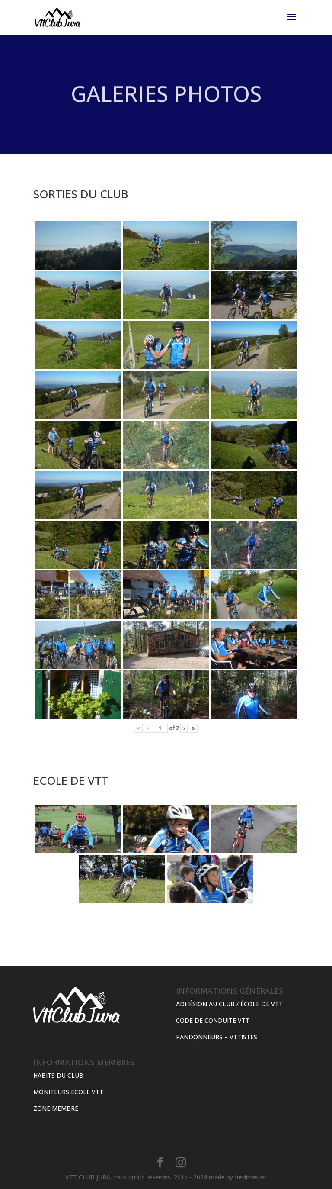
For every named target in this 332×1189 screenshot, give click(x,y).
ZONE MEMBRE (55, 1108)
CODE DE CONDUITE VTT (212, 1020)
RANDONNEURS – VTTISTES (216, 1037)
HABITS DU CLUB (58, 1075)
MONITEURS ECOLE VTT (68, 1092)
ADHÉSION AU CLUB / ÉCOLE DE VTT (229, 1004)
